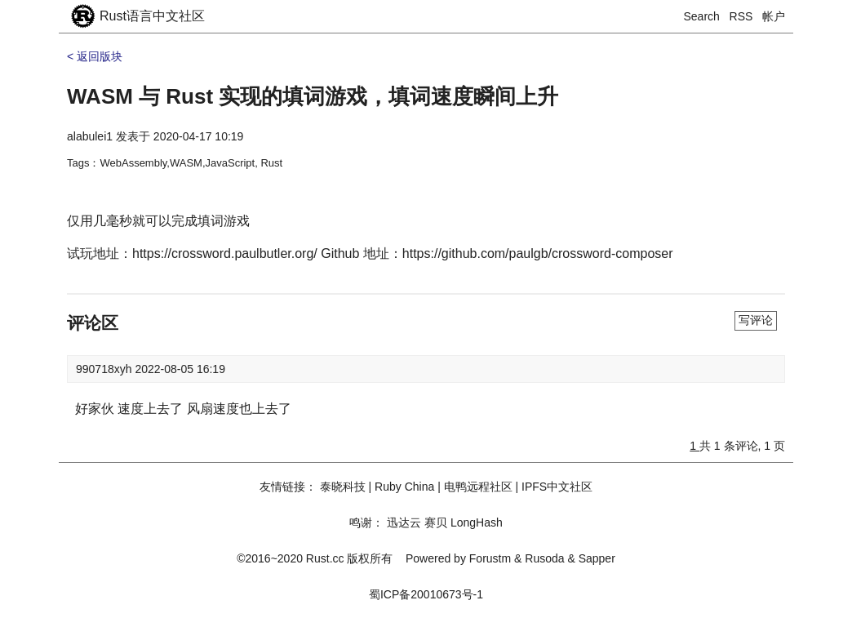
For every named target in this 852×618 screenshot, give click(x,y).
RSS (741, 16)
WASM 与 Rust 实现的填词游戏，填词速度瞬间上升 (312, 96)
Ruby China (404, 486)
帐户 (773, 16)
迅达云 (404, 522)
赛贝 (435, 522)
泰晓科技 (343, 486)
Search (702, 16)
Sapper (597, 558)
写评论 (756, 320)
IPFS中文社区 (556, 486)
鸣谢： (366, 522)
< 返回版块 (94, 56)
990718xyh (105, 369)
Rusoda (544, 558)
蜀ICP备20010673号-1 (426, 594)
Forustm (490, 558)
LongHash (476, 522)
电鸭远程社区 (478, 486)
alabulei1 (90, 136)
